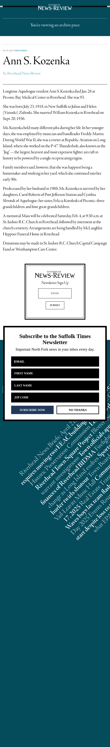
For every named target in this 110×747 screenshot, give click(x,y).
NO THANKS (78, 409)
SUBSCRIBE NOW (32, 409)
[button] (55, 339)
